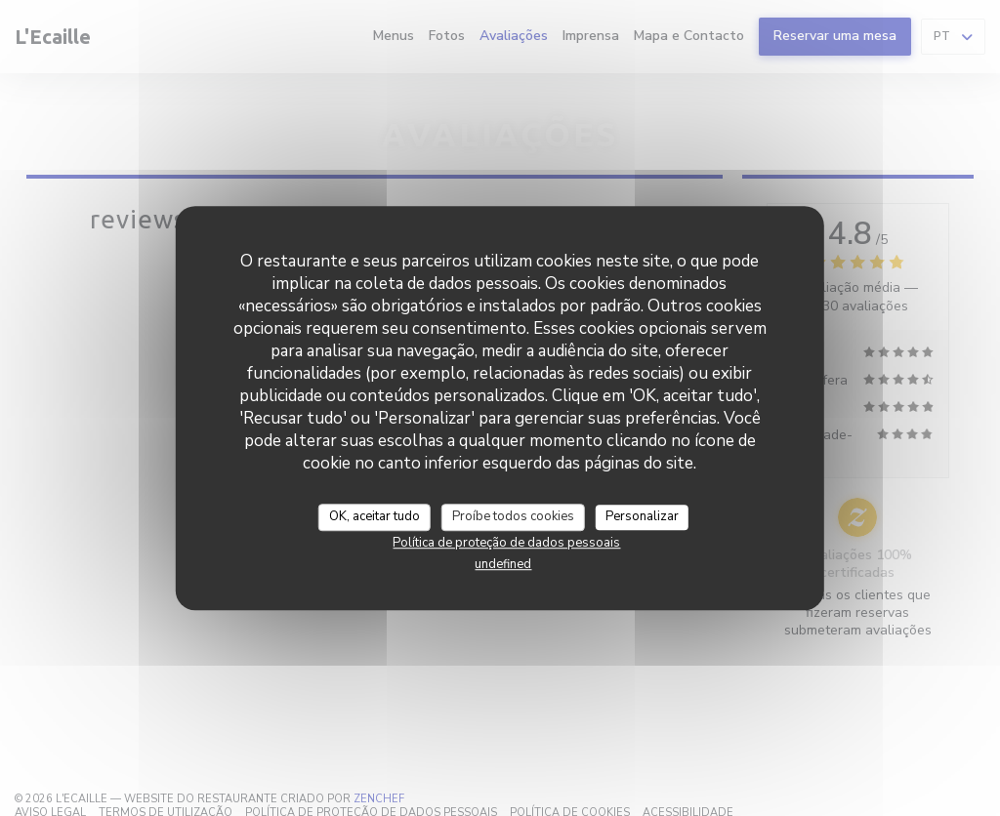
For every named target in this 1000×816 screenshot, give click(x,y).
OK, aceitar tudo (374, 516)
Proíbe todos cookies (513, 516)
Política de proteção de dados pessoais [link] (506, 542)
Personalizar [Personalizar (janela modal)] (642, 516)
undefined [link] (503, 564)
